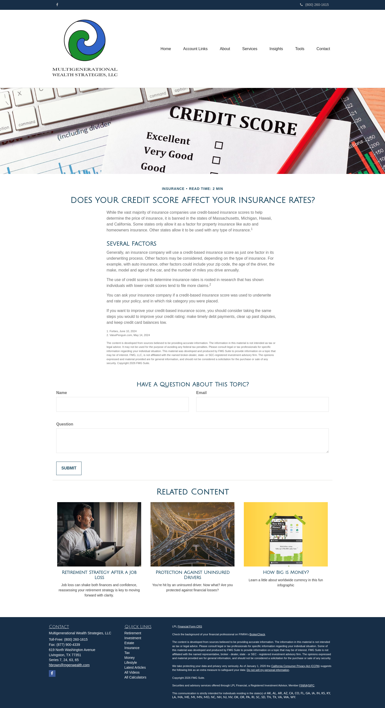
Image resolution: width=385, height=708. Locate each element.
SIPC (311, 685)
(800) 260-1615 (314, 5)
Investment (132, 638)
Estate (129, 643)
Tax (127, 653)
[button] (195, 49)
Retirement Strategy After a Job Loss (99, 575)
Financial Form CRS (190, 626)
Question (64, 424)
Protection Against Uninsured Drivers (193, 575)
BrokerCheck (257, 634)
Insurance (131, 648)
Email (201, 393)
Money (129, 658)
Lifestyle (130, 663)
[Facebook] (57, 4)
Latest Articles (135, 667)
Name (61, 393)
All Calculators (135, 677)
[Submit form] (69, 468)
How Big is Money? (286, 572)
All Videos (132, 672)
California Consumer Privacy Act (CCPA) (295, 666)
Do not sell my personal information (268, 669)
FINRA (303, 685)
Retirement (132, 633)
